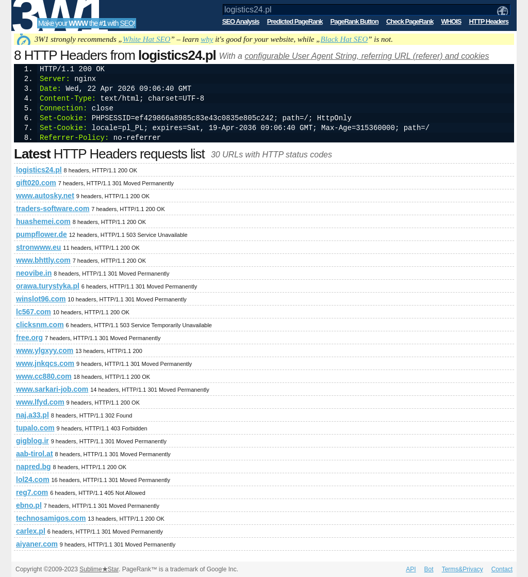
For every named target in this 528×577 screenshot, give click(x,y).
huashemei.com (43, 221)
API (411, 569)
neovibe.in (34, 273)
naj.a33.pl (32, 415)
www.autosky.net (45, 195)
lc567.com (33, 312)
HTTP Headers (488, 21)
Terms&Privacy (462, 569)
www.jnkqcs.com (45, 363)
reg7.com (32, 492)
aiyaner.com (37, 544)
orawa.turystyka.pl (47, 286)
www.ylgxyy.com (44, 350)
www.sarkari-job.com (52, 389)
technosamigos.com (51, 518)
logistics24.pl (39, 170)
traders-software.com (52, 208)
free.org (29, 337)
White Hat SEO (146, 39)
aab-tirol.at (34, 454)
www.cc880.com (44, 376)
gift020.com (36, 183)
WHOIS (451, 21)
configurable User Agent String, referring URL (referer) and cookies (366, 56)
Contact (502, 569)
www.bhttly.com (43, 260)
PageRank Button (354, 21)
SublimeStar (99, 569)
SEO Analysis (240, 21)
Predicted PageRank (295, 21)
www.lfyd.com (40, 402)
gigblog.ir (32, 441)
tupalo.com (35, 428)
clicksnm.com (40, 324)
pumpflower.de (41, 234)
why (207, 39)
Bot (429, 569)
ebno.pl (29, 505)
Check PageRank (410, 21)
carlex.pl (30, 531)
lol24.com (33, 479)
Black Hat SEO (344, 39)
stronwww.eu (38, 247)
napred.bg (33, 466)
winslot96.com (40, 299)
